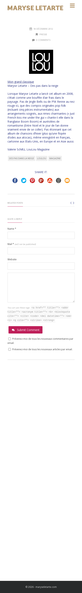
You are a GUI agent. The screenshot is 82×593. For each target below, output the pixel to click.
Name (12, 228)
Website (12, 259)
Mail (22, 244)
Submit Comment (25, 330)
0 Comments (43, 39)
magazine (55, 158)
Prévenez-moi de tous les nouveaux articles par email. (42, 349)
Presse (43, 34)
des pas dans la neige (21, 158)
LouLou (41, 158)
